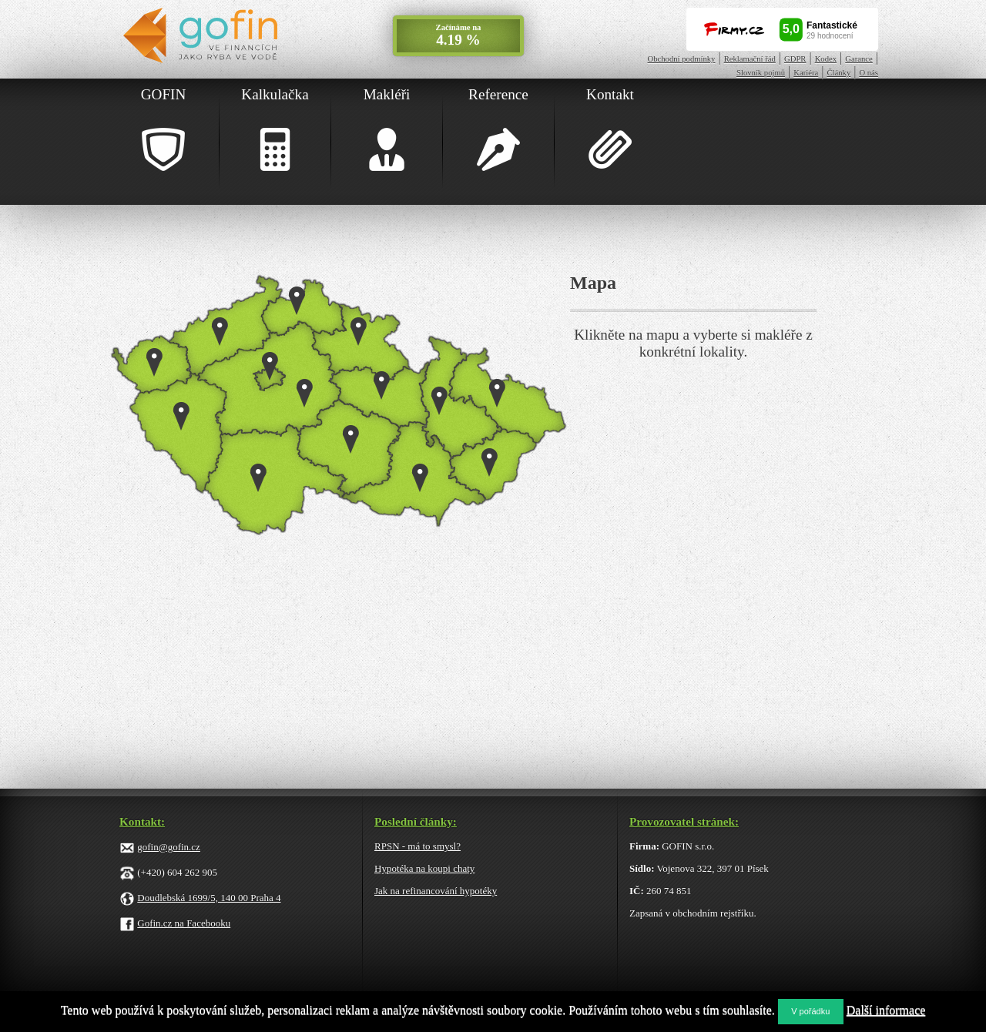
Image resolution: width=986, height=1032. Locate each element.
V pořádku (810, 1011)
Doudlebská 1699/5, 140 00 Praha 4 (208, 897)
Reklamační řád (750, 59)
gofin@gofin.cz (168, 847)
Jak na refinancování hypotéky (435, 890)
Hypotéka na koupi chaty (424, 868)
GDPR (795, 59)
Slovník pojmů (760, 73)
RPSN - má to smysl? (417, 846)
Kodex (826, 59)
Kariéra (805, 73)
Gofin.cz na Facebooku (183, 923)
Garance (859, 59)
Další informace (886, 1010)
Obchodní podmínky (682, 59)
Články (838, 73)
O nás (868, 73)
